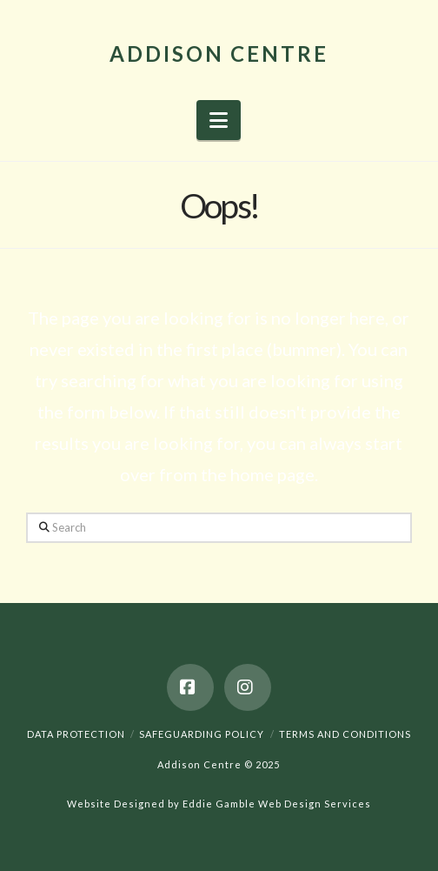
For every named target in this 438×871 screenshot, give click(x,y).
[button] (218, 120)
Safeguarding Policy (201, 734)
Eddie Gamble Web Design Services (276, 803)
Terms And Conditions (345, 734)
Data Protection (76, 734)
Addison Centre (219, 54)
